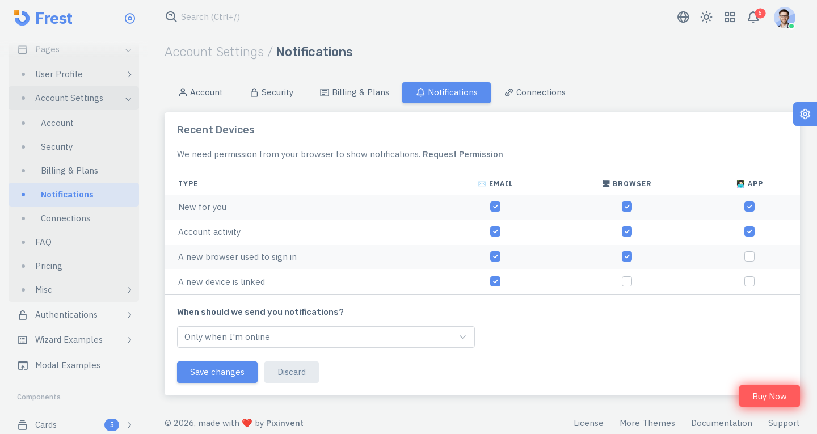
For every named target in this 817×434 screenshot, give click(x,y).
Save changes (217, 371)
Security (271, 92)
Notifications (446, 92)
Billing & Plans (354, 92)
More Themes (647, 423)
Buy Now (769, 396)
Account (200, 92)
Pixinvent (285, 423)
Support (784, 423)
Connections (535, 92)
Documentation (721, 423)
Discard (291, 371)
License (589, 423)
